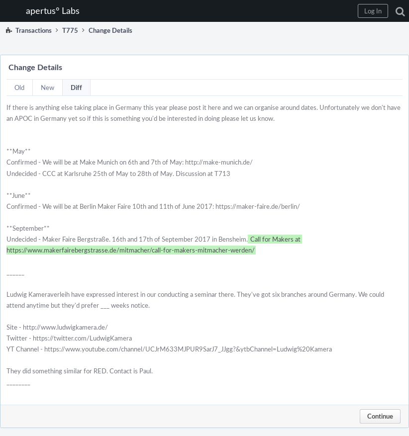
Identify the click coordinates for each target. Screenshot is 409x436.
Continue (380, 416)
